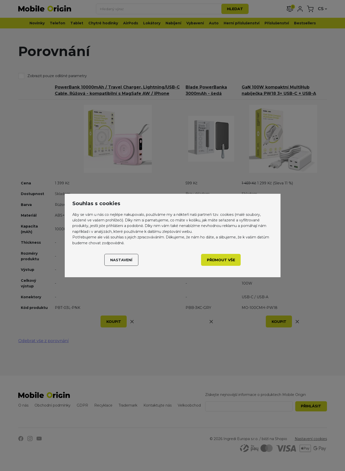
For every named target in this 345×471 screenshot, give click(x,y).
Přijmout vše (221, 260)
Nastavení (121, 260)
